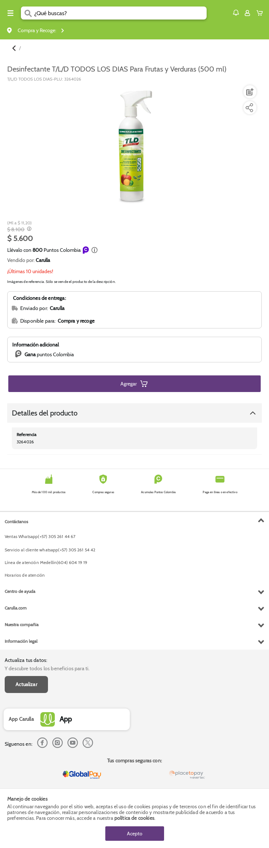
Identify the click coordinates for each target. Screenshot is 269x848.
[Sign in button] (247, 13)
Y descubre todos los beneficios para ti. (47, 668)
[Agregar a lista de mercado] (249, 91)
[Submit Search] (27, 13)
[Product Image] (134, 145)
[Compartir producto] (249, 107)
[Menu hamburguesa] (10, 13)
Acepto (134, 833)
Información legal (21, 641)
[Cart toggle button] (261, 13)
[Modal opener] (28, 229)
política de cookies (134, 818)
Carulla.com (16, 608)
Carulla (43, 260)
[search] (120, 13)
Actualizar (26, 684)
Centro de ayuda (20, 591)
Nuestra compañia (22, 624)
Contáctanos (16, 521)
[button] (235, 12)
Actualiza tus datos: (26, 660)
